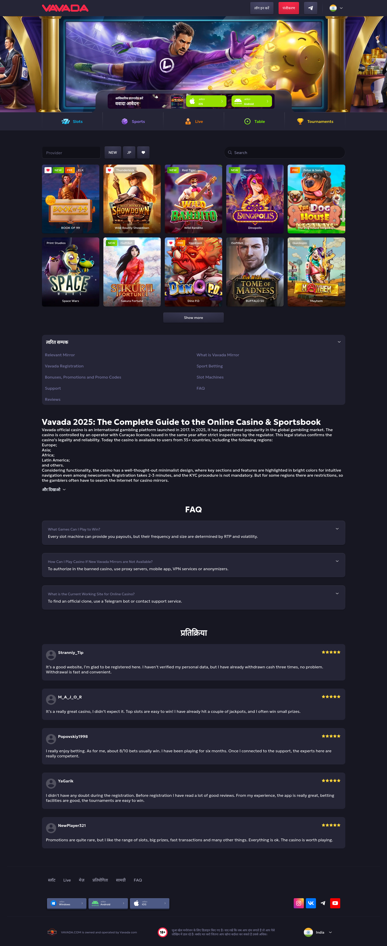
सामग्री (121, 880)
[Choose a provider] (71, 152)
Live (67, 880)
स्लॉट (51, 880)
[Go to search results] (230, 152)
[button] (381, 64)
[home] (65, 8)
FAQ (138, 880)
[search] (284, 152)
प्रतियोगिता (100, 880)
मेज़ (81, 880)
